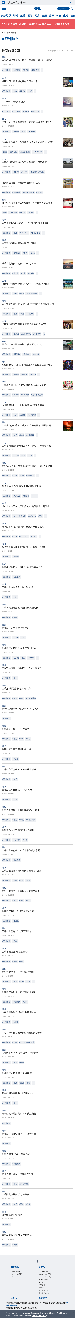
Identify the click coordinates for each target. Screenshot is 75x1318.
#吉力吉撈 (35, 70)
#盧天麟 (15, 557)
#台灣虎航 (25, 395)
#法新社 (15, 759)
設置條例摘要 (43, 1283)
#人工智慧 (6, 111)
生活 (65, 15)
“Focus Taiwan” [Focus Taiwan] (39, 1315)
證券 (51, 15)
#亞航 (30, 455)
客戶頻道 (22, 1293)
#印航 (14, 617)
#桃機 (30, 91)
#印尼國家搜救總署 (26, 1042)
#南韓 (14, 1184)
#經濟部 (31, 213)
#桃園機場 (16, 354)
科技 (58, 15)
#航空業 (34, 536)
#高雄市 (15, 374)
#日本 (23, 273)
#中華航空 (16, 192)
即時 (15, 15)
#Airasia (39, 192)
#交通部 (15, 334)
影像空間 (31, 1293)
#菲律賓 (26, 111)
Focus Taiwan (16, 1263)
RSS (23, 1296)
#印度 (14, 233)
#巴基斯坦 (30, 314)
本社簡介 (13, 1283)
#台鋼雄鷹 (16, 70)
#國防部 (15, 172)
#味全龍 (26, 70)
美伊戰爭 (6, 15)
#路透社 (15, 638)
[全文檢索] (72, 8)
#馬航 (14, 1245)
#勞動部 (15, 132)
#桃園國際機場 (28, 192)
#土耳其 (15, 273)
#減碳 (14, 91)
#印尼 (14, 435)
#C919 (32, 253)
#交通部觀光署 (25, 152)
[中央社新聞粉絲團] (10, 1257)
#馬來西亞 (35, 111)
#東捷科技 (32, 132)
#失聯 (28, 1204)
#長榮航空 (27, 354)
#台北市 (24, 172)
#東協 (25, 253)
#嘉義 (23, 132)
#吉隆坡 (26, 496)
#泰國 (14, 293)
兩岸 (37, 15)
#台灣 (14, 415)
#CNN (14, 476)
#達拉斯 (36, 354)
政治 (22, 15)
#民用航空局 (26, 334)
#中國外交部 (35, 233)
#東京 (23, 455)
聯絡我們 (36, 1286)
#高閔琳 (24, 374)
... (42, 70)
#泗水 (21, 739)
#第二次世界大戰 (19, 516)
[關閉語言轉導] (73, 1312)
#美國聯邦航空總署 (36, 172)
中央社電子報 (48, 1273)
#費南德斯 (30, 476)
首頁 (3, 33)
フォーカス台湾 (31, 1263)
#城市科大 (32, 516)
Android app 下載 (31, 1270)
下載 (69, 2)
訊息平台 (40, 1293)
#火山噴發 (30, 435)
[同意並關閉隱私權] (73, 1302)
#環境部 (22, 91)
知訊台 (62, 1293)
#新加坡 (31, 273)
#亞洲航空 (6, 70)
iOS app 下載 (16, 1270)
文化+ (21, 1273)
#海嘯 (21, 435)
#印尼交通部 (31, 698)
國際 (30, 15)
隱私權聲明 (26, 1286)
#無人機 (22, 213)
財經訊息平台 (52, 1293)
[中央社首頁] (37, 8)
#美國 (4, 213)
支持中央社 (63, 9)
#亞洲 (14, 597)
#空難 (14, 880)
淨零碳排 (28, 1273)
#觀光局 (32, 374)
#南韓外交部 (24, 1184)
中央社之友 (15, 1296)
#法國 (4, 152)
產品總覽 (13, 1293)
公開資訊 (31, 1283)
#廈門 (21, 293)
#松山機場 (37, 334)
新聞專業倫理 (56, 1283)
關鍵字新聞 (11, 33)
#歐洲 (21, 314)
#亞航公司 (16, 577)
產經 (44, 15)
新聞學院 (37, 1273)
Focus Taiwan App (49, 1270)
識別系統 (22, 1283)
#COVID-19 (37, 152)
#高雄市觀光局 (37, 395)
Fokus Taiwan (46, 1263)
